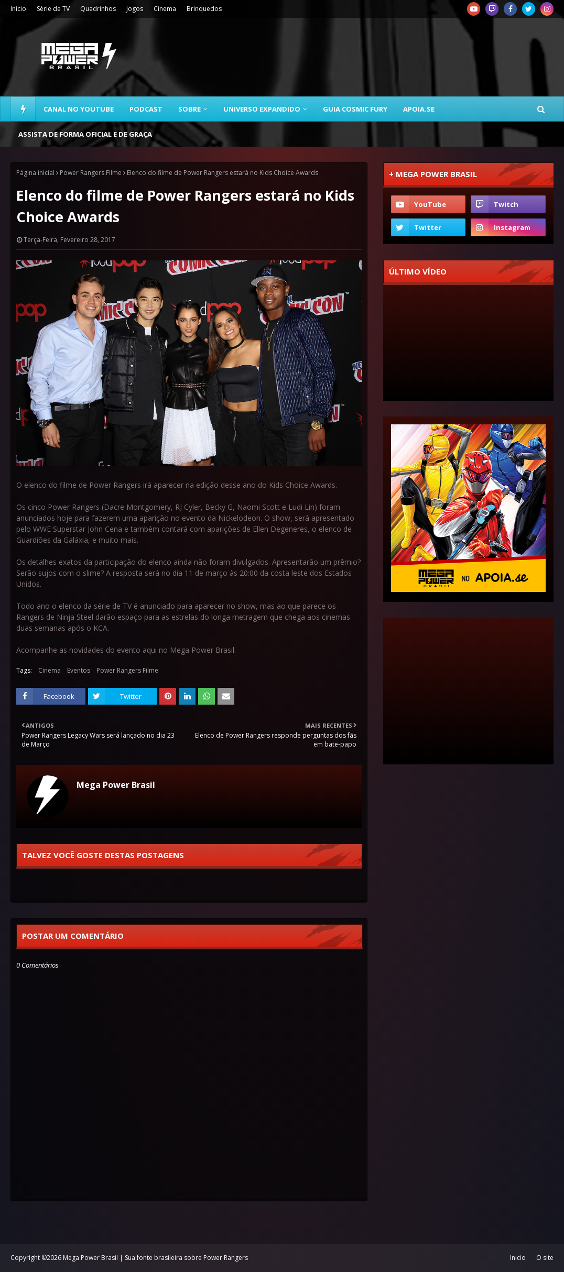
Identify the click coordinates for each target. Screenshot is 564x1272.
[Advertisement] (364, 57)
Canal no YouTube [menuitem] (79, 109)
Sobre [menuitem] (189, 109)
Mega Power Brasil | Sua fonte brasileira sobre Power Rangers (155, 1257)
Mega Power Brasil (116, 785)
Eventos (78, 670)
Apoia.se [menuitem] (419, 109)
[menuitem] (23, 109)
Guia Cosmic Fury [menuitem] (355, 109)
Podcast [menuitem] (145, 109)
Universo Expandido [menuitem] (261, 109)
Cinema (165, 8)
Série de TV (53, 8)
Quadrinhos (98, 8)
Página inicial (35, 172)
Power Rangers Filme (91, 172)
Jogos (134, 8)
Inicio (18, 8)
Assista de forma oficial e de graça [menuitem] (85, 134)
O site (545, 1257)
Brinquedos (204, 8)
